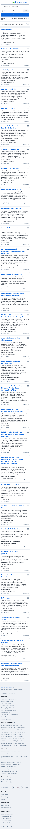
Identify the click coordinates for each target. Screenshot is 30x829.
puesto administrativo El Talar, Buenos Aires (12, 736)
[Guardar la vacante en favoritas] (28, 29)
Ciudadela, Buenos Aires (7, 719)
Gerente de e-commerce (10, 149)
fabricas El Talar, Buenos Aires (8, 760)
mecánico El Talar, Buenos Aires (9, 773)
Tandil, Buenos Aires (6, 703)
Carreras (3, 799)
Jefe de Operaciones (8, 70)
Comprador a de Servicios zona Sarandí (12, 576)
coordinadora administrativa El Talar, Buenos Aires (14, 745)
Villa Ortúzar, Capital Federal (8, 710)
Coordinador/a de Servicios (11, 529)
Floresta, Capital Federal (7, 708)
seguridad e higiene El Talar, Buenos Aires (11, 769)
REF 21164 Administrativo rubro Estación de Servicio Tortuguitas (12, 316)
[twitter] (22, 787)
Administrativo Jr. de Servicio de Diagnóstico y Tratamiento (12, 294)
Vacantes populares (6, 779)
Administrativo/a (7, 29)
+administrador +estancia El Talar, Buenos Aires (13, 732)
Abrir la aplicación (24, 2)
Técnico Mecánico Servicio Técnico (10, 618)
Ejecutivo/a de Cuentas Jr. (10, 168)
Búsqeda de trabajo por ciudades (9, 782)
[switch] (27, 24)
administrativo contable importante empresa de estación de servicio (13, 251)
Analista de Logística (8, 89)
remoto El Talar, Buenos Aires (8, 766)
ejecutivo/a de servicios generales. (9, 553)
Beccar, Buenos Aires (6, 716)
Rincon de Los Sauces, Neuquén (9, 714)
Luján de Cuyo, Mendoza (7, 705)
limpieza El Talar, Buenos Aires (8, 754)
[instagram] (18, 787)
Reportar (26, 44)
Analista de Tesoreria (8, 108)
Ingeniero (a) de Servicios (10, 484)
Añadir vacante (5, 805)
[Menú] (2, 2)
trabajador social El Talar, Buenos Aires (11, 762)
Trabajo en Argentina (6, 816)
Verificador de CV (5, 823)
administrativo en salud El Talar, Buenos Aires (12, 738)
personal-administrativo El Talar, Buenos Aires (12, 743)
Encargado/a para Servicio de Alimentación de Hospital (11, 664)
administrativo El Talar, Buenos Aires (10, 764)
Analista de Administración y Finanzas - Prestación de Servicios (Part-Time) (11, 388)
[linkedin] (27, 787)
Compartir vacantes (6, 807)
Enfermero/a (5, 598)
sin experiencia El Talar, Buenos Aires (10, 751)
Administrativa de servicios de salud (12, 229)
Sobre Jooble (4, 794)
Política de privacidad (6, 820)
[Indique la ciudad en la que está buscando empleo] (15, 11)
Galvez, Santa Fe (5, 712)
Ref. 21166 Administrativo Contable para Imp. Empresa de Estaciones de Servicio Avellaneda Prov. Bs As (12, 460)
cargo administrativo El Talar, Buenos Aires (12, 734)
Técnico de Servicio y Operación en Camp (12, 641)
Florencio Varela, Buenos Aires (9, 699)
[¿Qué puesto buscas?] (15, 6)
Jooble (10, 827)
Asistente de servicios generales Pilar (13, 507)
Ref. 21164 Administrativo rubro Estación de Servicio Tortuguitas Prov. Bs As (12, 434)
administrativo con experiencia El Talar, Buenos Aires (14, 730)
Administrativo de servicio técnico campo (10, 339)
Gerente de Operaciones (10, 49)
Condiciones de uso (6, 818)
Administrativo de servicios (11, 189)
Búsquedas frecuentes (9, 693)
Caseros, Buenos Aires (7, 701)
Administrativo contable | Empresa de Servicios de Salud (12, 410)
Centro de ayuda (5, 797)
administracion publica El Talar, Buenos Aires (12, 741)
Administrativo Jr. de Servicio (11, 274)
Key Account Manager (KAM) (11, 208)
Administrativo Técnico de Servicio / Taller (10, 362)
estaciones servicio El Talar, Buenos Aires (11, 725)
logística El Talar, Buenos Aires (9, 771)
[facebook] (13, 787)
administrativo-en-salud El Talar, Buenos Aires (13, 727)
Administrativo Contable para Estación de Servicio (11, 127)
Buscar (15, 15)
